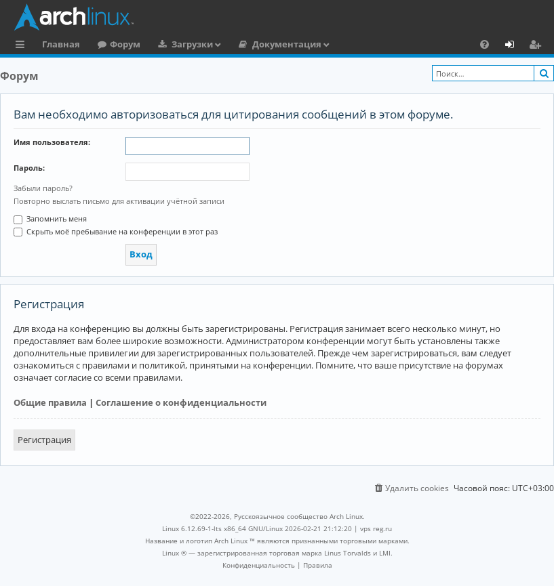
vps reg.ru (376, 528)
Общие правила (50, 402)
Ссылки (23, 46)
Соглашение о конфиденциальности (181, 402)
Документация (286, 44)
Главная (61, 44)
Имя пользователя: (52, 142)
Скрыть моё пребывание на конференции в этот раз (116, 231)
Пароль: (29, 168)
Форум (125, 44)
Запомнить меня (50, 218)
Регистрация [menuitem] (537, 46)
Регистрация (44, 440)
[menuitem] (484, 44)
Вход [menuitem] (514, 46)
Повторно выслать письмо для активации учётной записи (119, 201)
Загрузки (192, 44)
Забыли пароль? (43, 188)
